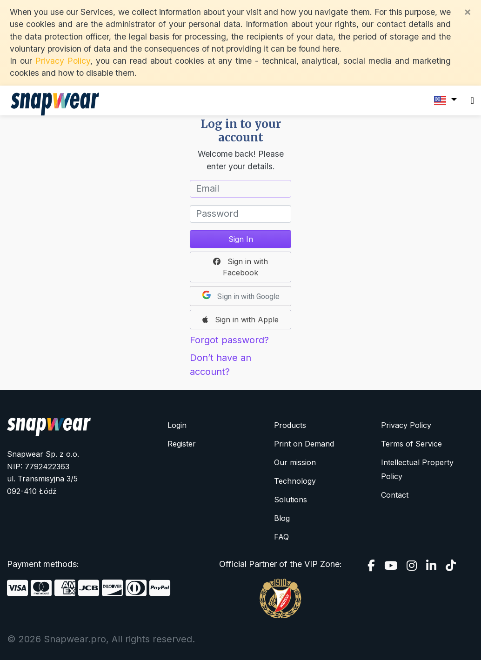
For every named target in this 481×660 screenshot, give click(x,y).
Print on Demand (304, 443)
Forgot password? (229, 340)
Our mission (295, 462)
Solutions (290, 499)
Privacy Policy (62, 61)
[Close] (467, 11)
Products (290, 425)
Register (181, 443)
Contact (394, 495)
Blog (282, 518)
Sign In (240, 239)
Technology (295, 481)
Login (177, 425)
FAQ (281, 536)
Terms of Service (411, 443)
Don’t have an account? (220, 364)
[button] (240, 267)
